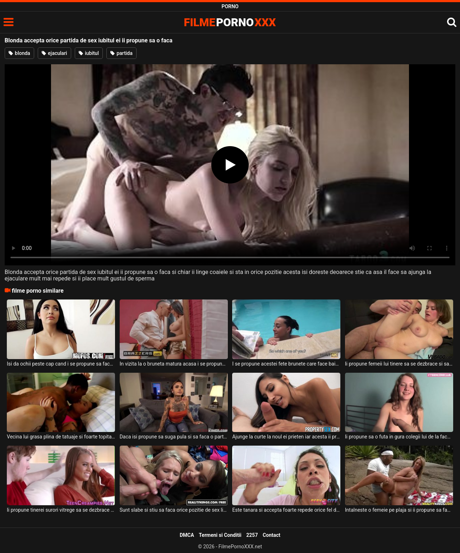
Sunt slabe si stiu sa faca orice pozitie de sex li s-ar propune (174, 510)
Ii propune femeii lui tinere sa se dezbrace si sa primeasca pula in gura (399, 364)
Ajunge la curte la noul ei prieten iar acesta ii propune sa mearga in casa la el (286, 437)
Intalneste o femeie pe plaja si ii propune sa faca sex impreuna (399, 510)
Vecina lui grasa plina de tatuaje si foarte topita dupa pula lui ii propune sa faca (61, 437)
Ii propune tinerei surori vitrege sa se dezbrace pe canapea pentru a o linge (61, 510)
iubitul (89, 53)
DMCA (187, 535)
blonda (19, 53)
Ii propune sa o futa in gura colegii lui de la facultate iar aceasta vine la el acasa (399, 437)
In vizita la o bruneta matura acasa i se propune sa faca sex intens (174, 364)
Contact (271, 535)
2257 (252, 535)
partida (121, 53)
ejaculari (54, 53)
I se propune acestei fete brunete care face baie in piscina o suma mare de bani (286, 364)
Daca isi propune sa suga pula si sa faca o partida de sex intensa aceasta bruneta (174, 437)
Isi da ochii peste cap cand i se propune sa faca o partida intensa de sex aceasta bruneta (61, 364)
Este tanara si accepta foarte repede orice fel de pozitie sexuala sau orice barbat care (286, 510)
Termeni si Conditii (220, 535)
